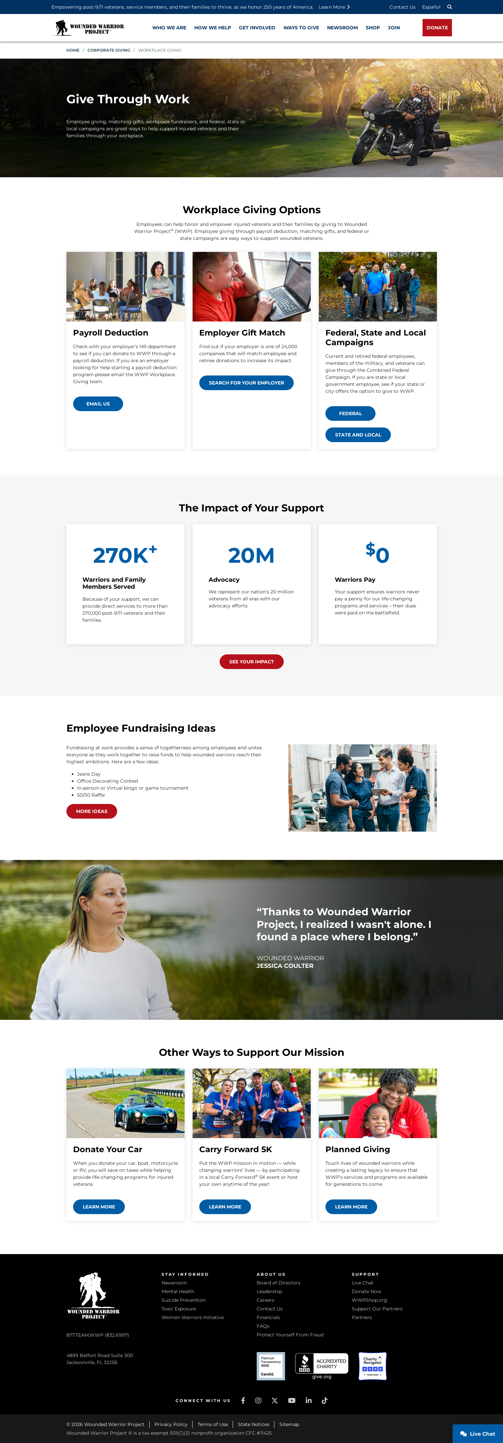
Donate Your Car (107, 1149)
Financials (268, 1317)
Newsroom (174, 1283)
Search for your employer (246, 383)
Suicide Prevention (184, 1300)
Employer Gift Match (242, 333)
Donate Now (366, 1291)
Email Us (98, 404)
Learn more (99, 1207)
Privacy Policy (171, 1424)
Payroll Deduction (111, 333)
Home (72, 50)
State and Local (358, 435)
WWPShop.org (369, 1300)
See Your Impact (251, 662)
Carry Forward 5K (235, 1149)
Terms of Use (213, 1424)
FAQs (263, 1326)
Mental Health (178, 1291)
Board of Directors (278, 1283)
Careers (265, 1300)
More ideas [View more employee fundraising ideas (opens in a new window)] (91, 811)
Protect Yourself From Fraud (290, 1335)
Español (431, 7)
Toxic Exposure (179, 1309)
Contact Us (403, 7)
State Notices (253, 1424)
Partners (362, 1317)
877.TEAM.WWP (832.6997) (97, 1335)
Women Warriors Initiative (193, 1317)
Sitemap (289, 1424)
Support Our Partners (377, 1309)
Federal (350, 413)
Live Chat (362, 1283)
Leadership (269, 1291)
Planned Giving (357, 1149)
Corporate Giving (108, 50)
